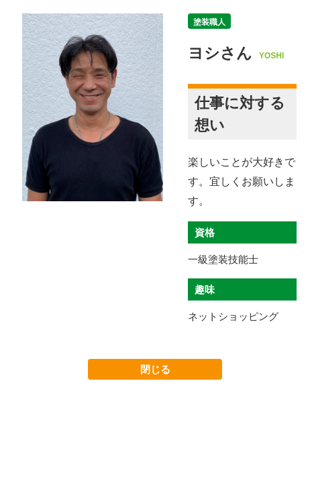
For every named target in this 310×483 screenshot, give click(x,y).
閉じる (155, 369)
